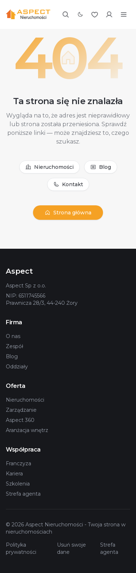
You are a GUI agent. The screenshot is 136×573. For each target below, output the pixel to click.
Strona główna (68, 212)
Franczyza (18, 463)
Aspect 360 (20, 420)
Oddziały (17, 366)
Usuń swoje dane (71, 548)
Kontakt (68, 184)
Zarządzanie (21, 410)
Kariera (14, 473)
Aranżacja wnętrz (27, 430)
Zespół (14, 346)
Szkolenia (18, 483)
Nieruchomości (49, 167)
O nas (13, 336)
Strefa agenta (23, 494)
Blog (100, 167)
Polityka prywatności (21, 548)
